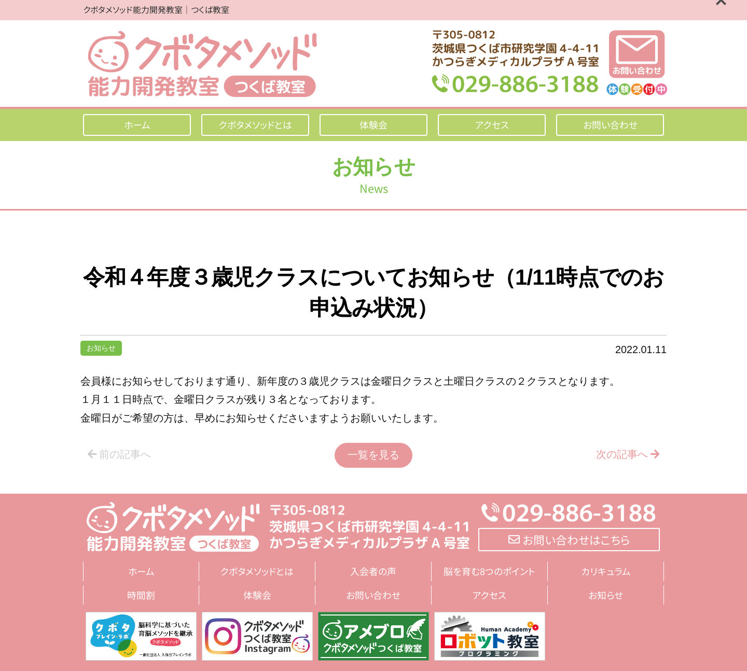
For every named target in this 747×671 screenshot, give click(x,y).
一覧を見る (373, 454)
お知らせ (101, 348)
